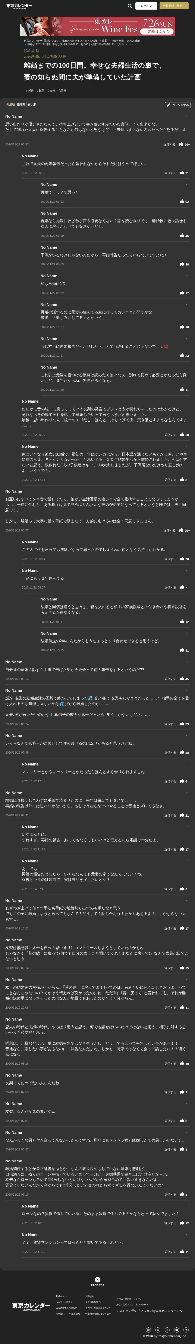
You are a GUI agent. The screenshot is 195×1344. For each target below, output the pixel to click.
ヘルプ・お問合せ (64, 1302)
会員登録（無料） (174, 5)
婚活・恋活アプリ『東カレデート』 (133, 1305)
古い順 (32, 104)
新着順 (21, 104)
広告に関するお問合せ (66, 1308)
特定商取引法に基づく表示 (98, 1314)
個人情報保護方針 (94, 1302)
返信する (170, 144)
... (188, 115)
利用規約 (89, 1296)
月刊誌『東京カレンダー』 (129, 1299)
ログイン (146, 5)
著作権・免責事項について (98, 1308)
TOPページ (61, 1296)
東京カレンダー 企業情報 (68, 1314)
